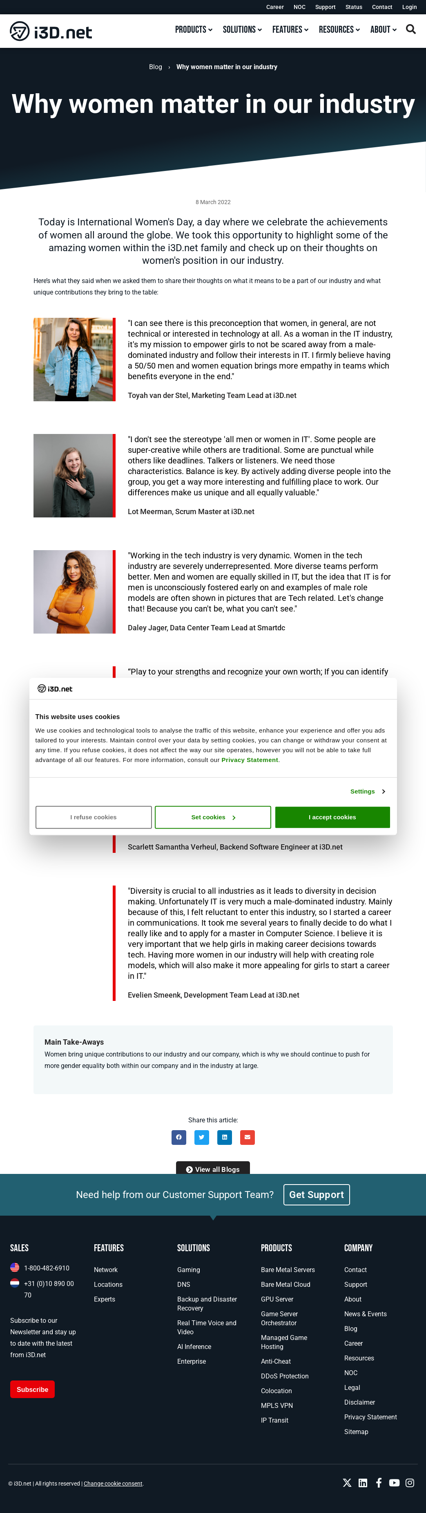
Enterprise (191, 1361)
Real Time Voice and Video (206, 1327)
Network (106, 1270)
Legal (352, 1388)
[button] (179, 1137)
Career (275, 7)
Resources (359, 1358)
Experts (104, 1299)
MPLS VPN (277, 1406)
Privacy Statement (250, 759)
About (352, 1299)
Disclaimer (359, 1402)
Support (325, 7)
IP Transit (274, 1420)
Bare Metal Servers (288, 1270)
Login (409, 7)
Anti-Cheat (276, 1361)
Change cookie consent (113, 1483)
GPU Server (277, 1299)
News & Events (365, 1314)
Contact (382, 7)
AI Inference (194, 1347)
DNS (183, 1284)
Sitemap (356, 1432)
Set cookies (213, 817)
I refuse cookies (93, 817)
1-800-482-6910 (46, 1268)
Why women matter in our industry (226, 67)
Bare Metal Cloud (285, 1284)
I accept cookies (332, 817)
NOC (300, 7)
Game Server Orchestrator (279, 1318)
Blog (155, 67)
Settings (362, 791)
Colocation (276, 1391)
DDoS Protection (285, 1376)
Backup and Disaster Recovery (207, 1303)
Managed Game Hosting (284, 1342)
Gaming (188, 1270)
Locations (108, 1284)
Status (354, 7)
